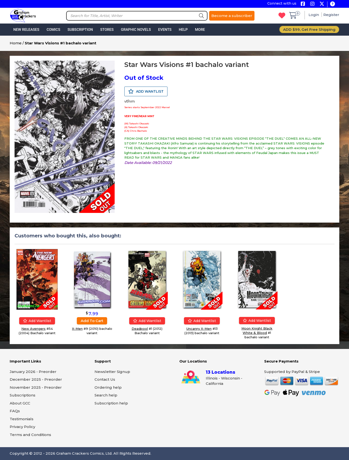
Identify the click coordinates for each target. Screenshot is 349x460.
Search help (106, 395)
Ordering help (108, 387)
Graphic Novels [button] (136, 29)
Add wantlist (37, 321)
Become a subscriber (231, 15)
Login (314, 14)
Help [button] (183, 29)
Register (331, 14)
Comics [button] (53, 29)
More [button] (200, 29)
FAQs (15, 411)
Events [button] (164, 29)
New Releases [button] (26, 29)
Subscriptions (22, 395)
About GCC (20, 403)
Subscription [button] (80, 29)
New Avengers (33, 329)
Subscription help (111, 403)
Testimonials (21, 419)
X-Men (77, 329)
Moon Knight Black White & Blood (256, 330)
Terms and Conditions (30, 434)
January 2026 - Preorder (33, 371)
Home (16, 43)
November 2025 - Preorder (36, 387)
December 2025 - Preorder (36, 379)
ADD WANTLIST (146, 91)
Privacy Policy (22, 426)
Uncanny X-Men (199, 329)
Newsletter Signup (112, 371)
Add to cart (92, 320)
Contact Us (105, 379)
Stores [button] (106, 29)
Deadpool (140, 329)
